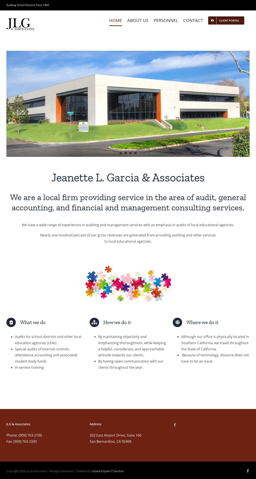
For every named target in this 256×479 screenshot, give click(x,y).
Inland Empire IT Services (108, 471)
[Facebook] (175, 425)
